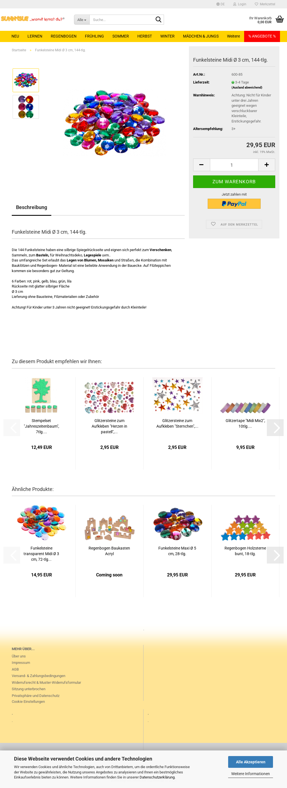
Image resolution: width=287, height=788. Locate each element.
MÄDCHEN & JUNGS (201, 36)
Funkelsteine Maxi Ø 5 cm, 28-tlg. (177, 551)
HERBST (144, 36)
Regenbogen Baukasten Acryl (109, 551)
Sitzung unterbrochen (28, 689)
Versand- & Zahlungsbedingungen (38, 676)
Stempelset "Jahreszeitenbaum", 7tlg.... (41, 426)
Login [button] (239, 4)
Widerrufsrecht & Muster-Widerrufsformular (46, 682)
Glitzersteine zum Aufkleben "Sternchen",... (177, 423)
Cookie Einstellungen (28, 701)
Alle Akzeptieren (250, 762)
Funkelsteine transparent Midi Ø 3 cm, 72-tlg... (41, 554)
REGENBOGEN (64, 36)
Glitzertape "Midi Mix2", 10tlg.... (245, 423)
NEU (15, 36)
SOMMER (120, 36)
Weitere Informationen (250, 773)
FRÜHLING (94, 36)
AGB (15, 669)
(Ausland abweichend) (247, 87)
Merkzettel (265, 4)
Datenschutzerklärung (157, 777)
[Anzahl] (234, 165)
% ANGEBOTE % (262, 36)
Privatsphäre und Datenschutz (35, 696)
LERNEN (34, 36)
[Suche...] (81, 20)
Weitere (233, 36)
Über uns (19, 656)
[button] (220, 4)
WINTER (167, 36)
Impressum (21, 662)
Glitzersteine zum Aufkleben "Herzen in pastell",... (109, 426)
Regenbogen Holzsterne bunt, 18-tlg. (245, 551)
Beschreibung (31, 207)
